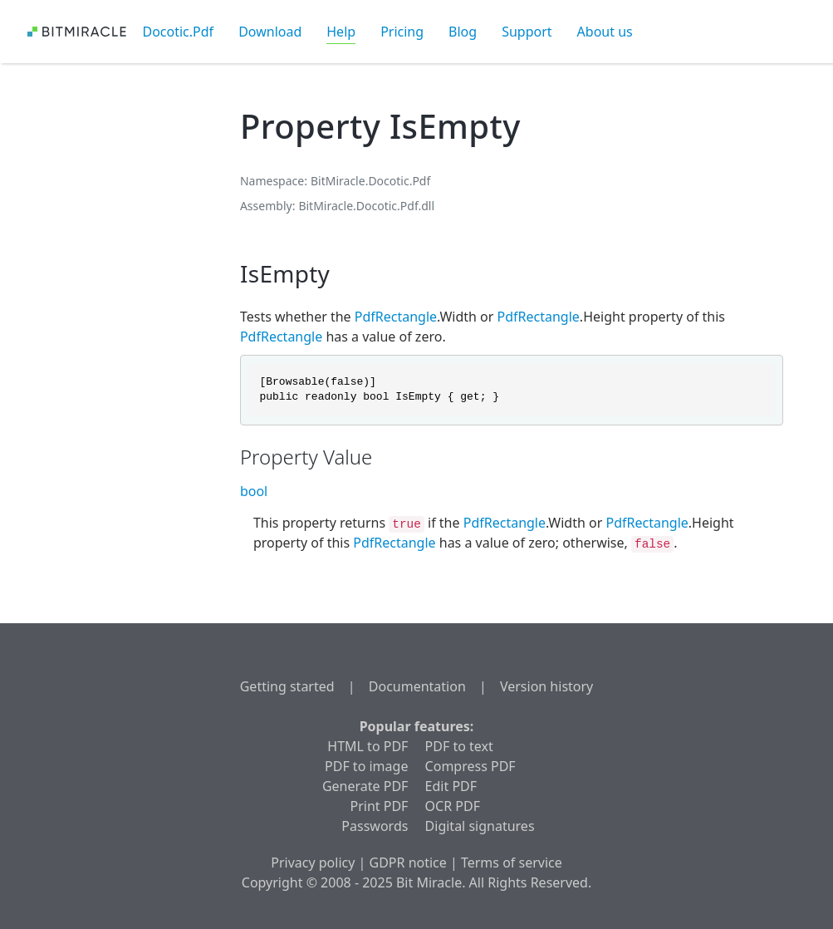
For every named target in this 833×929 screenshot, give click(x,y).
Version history (546, 686)
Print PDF (379, 806)
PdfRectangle (396, 316)
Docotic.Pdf (178, 31)
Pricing (402, 31)
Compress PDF (470, 766)
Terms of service (511, 862)
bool (253, 491)
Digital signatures (480, 826)
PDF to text (459, 746)
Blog (462, 31)
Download (269, 31)
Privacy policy (313, 862)
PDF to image (366, 766)
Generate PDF (365, 786)
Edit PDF (451, 786)
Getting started (287, 686)
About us (605, 31)
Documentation (417, 686)
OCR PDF (452, 806)
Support (526, 31)
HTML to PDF (367, 746)
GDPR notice (408, 862)
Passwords (374, 826)
